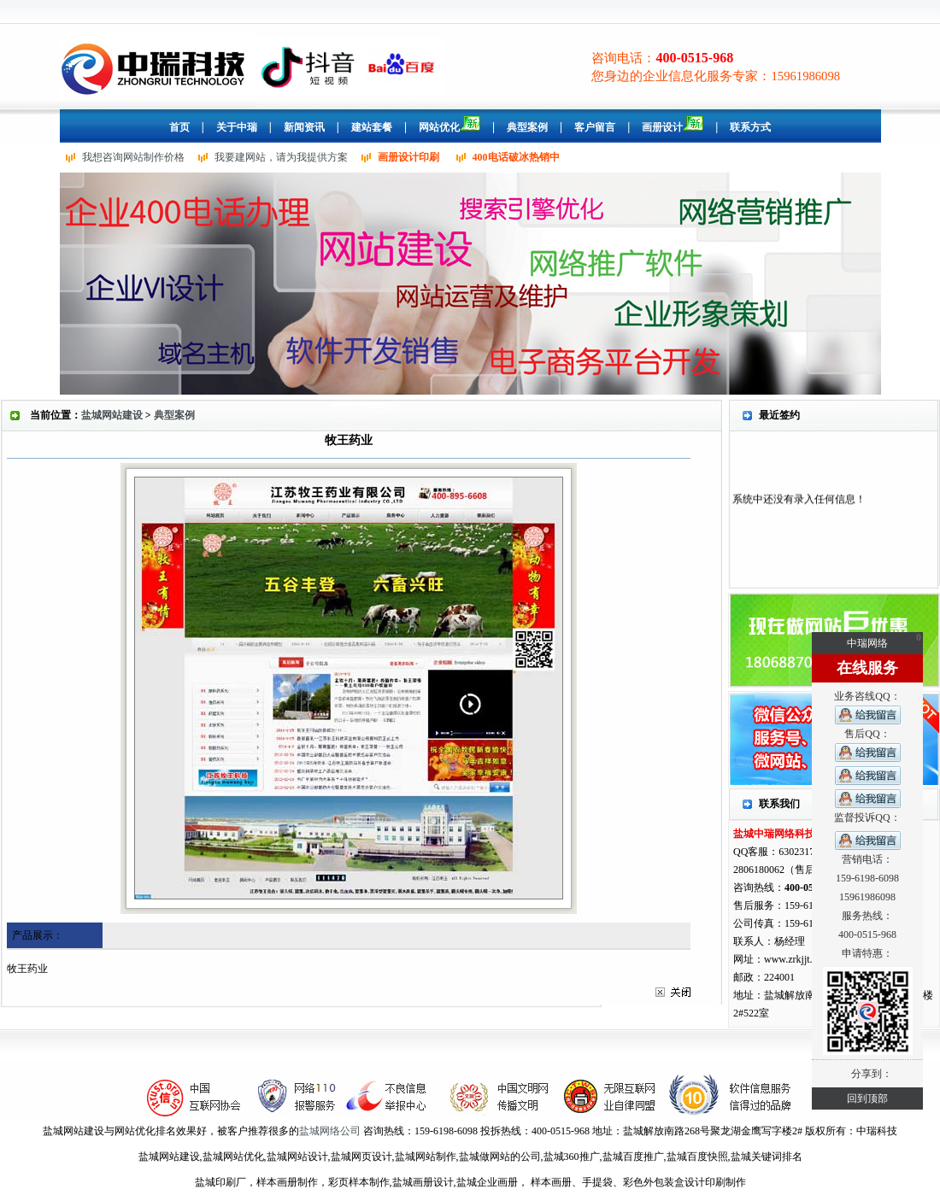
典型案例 (174, 415)
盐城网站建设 (112, 415)
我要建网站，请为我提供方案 (281, 157)
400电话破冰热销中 (516, 157)
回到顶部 (867, 1098)
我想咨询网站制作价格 (133, 157)
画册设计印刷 (408, 157)
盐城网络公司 (330, 1131)
